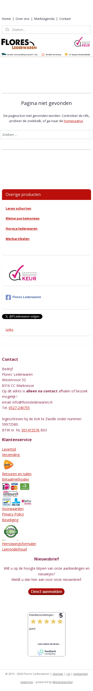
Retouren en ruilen (16, 473)
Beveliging (10, 519)
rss (68, 674)
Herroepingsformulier (19, 543)
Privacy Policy (13, 514)
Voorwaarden (13, 508)
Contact (65, 18)
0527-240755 (19, 407)
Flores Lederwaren (23, 297)
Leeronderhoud (14, 549)
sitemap (58, 674)
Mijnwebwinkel (63, 682)
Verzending (11, 454)
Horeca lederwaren (21, 228)
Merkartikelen (18, 238)
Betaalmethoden (15, 479)
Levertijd (9, 449)
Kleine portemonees (22, 218)
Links (9, 329)
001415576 (30, 430)
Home (6, 18)
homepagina (73, 120)
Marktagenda (44, 18)
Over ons (23, 18)
